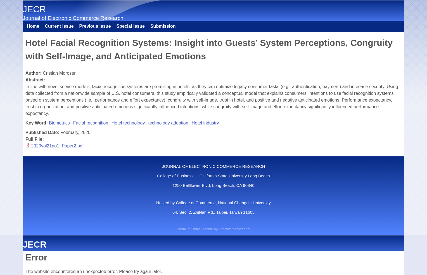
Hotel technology (128, 123)
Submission (163, 26)
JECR (34, 9)
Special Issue (131, 26)
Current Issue (59, 26)
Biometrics (59, 123)
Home (33, 26)
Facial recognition (90, 123)
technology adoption (168, 123)
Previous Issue (95, 26)
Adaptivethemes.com (234, 229)
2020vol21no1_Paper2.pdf (57, 146)
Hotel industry (205, 123)
